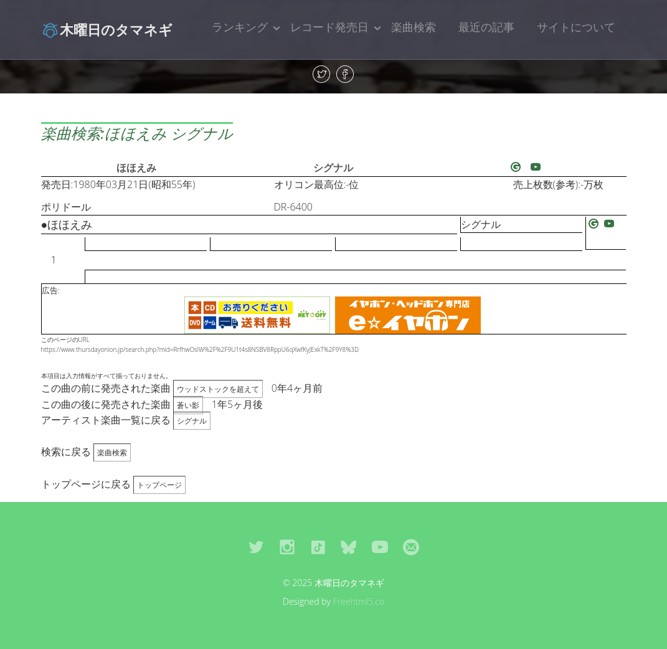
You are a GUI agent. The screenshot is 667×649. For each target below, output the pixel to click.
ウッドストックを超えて (218, 389)
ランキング (240, 26)
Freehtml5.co (359, 601)
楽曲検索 (413, 26)
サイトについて (576, 26)
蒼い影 (188, 405)
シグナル (333, 167)
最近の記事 (486, 26)
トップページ (159, 485)
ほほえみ (136, 167)
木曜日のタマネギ (107, 29)
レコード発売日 (329, 26)
